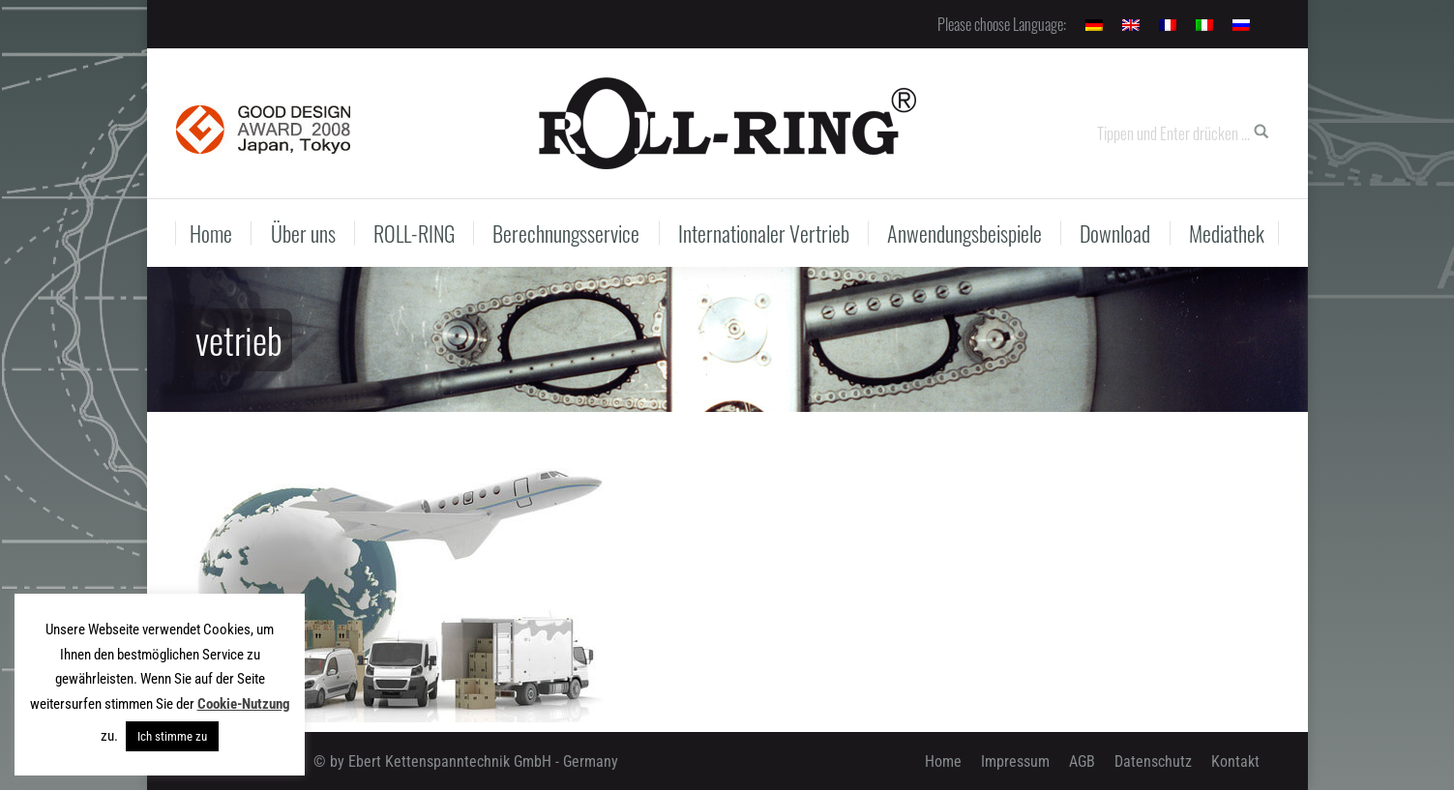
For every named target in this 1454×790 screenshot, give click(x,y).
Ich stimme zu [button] (172, 736)
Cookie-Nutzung (243, 704)
